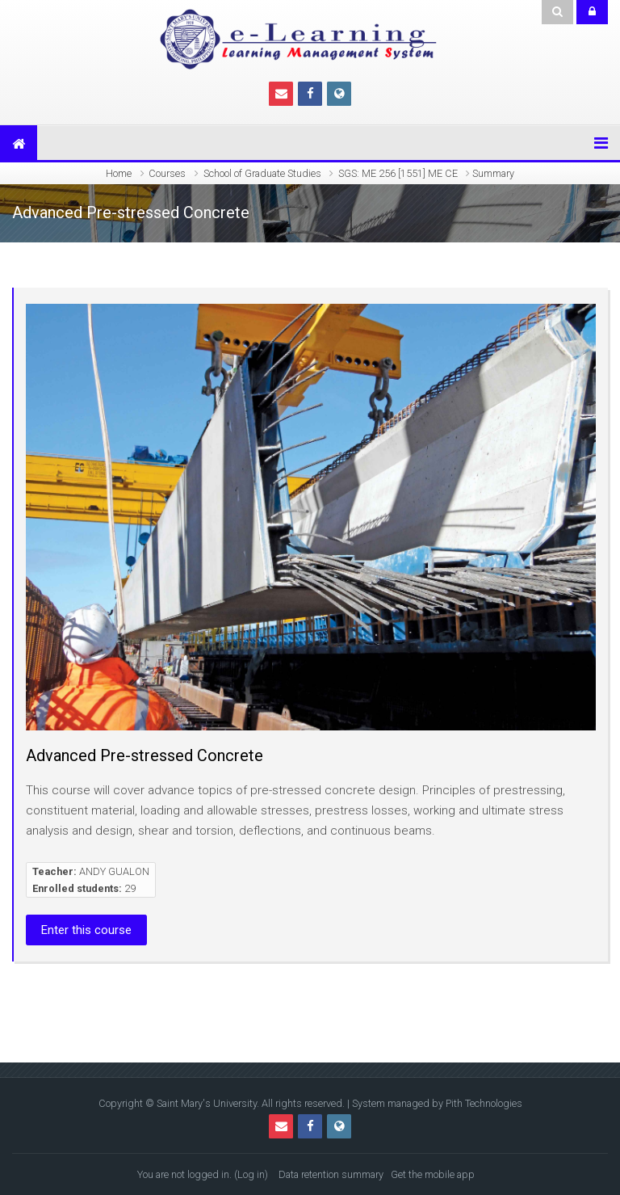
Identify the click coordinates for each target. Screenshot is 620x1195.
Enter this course (86, 930)
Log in (251, 1174)
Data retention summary (331, 1174)
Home (119, 173)
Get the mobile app (433, 1174)
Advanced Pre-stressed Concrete (144, 755)
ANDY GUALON (114, 871)
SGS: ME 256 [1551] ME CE (398, 173)
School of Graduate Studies (262, 173)
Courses (167, 173)
